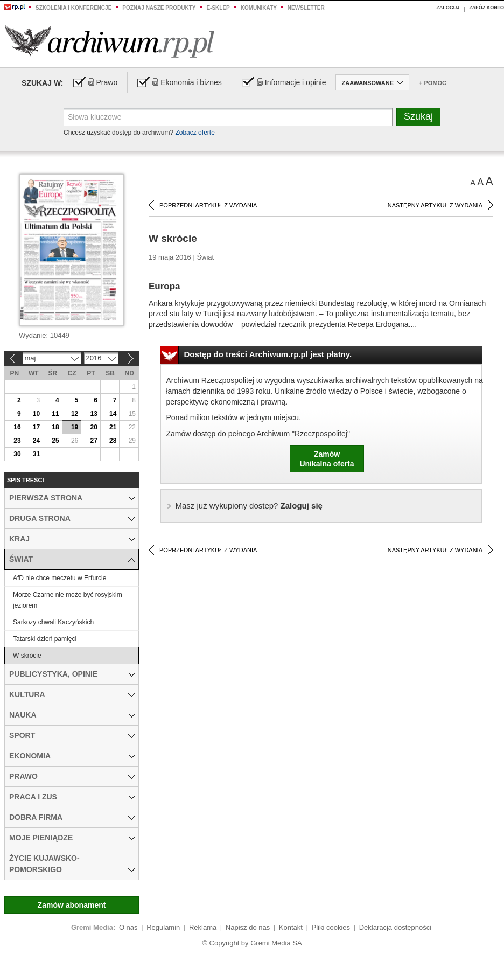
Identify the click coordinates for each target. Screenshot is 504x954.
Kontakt (291, 927)
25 (55, 440)
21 (112, 427)
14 (112, 413)
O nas (128, 927)
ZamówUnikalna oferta (326, 459)
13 (93, 413)
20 (93, 427)
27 (93, 440)
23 (16, 440)
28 (112, 440)
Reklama (202, 927)
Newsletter (306, 8)
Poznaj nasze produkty (158, 8)
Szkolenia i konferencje (73, 8)
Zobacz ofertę (194, 132)
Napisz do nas (248, 927)
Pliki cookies (331, 927)
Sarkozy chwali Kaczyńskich (53, 622)
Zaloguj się (249, 505)
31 (36, 454)
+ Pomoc (432, 83)
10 (36, 413)
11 (55, 413)
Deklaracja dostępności (395, 927)
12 (74, 413)
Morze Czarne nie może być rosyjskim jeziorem (67, 600)
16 (16, 427)
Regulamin (163, 927)
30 (16, 454)
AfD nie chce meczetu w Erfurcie (59, 578)
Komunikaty (259, 8)
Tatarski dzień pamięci (44, 639)
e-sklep (217, 8)
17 (36, 427)
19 (74, 427)
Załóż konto (486, 7)
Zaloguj (447, 7)
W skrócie (27, 655)
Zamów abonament (72, 905)
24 (36, 440)
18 (55, 427)
